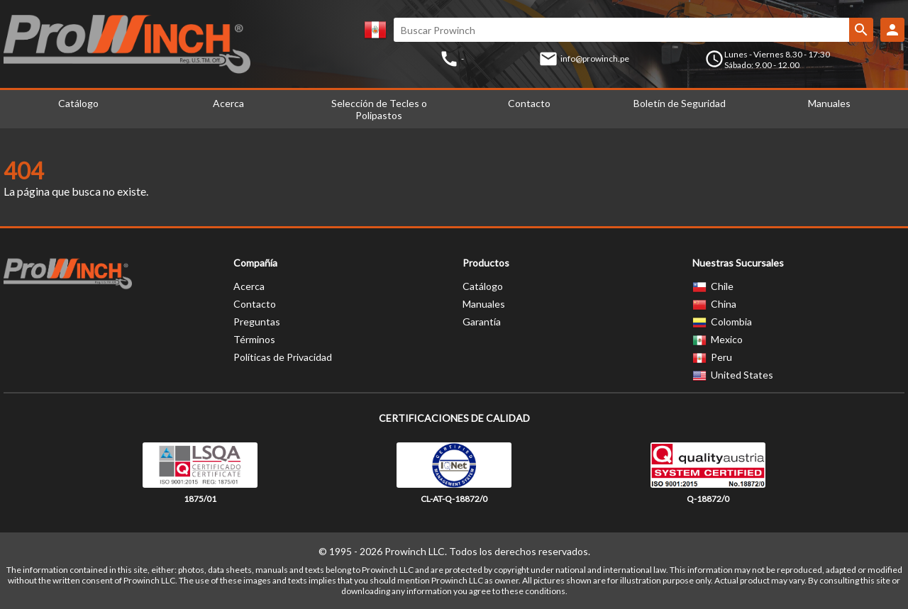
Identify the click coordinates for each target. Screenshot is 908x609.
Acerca (228, 103)
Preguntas (256, 321)
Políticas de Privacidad (282, 357)
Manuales (829, 103)
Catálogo (78, 103)
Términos (254, 339)
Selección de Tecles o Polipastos (379, 109)
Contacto (529, 103)
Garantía (482, 321)
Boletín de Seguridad (679, 103)
